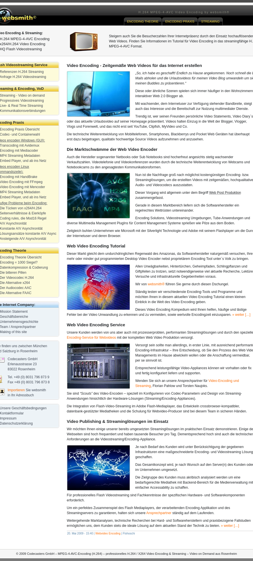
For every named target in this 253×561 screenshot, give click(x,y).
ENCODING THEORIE (142, 21)
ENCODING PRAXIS (179, 21)
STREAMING (210, 21)
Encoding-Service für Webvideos (91, 338)
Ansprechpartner (158, 513)
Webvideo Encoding (108, 533)
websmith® (156, 284)
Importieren (16, 390)
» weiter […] (241, 315)
